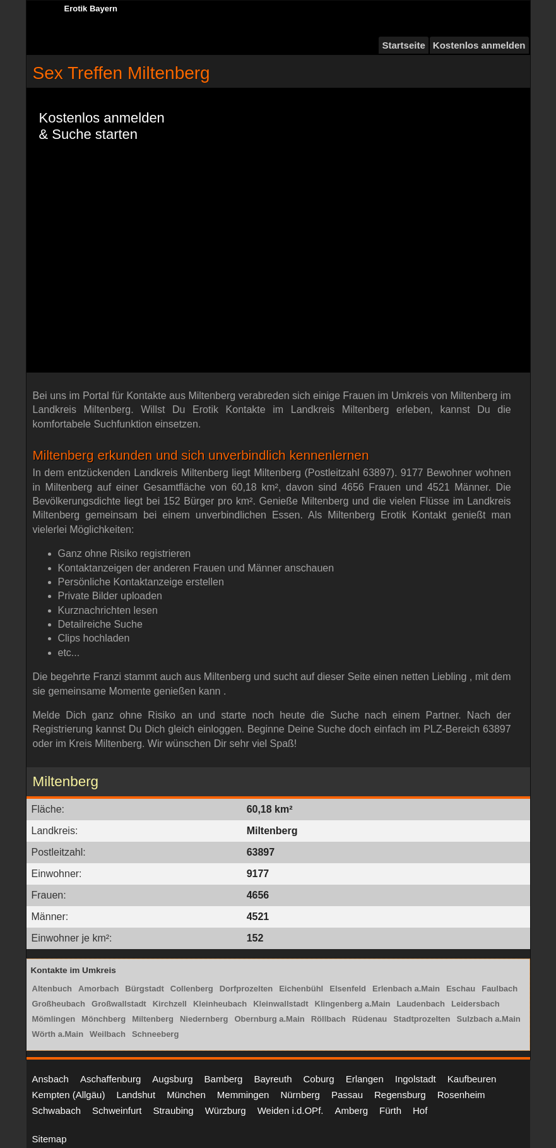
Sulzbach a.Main (489, 1019)
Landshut (135, 1094)
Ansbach (50, 1078)
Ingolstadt (415, 1078)
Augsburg (172, 1078)
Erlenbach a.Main (406, 988)
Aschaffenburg (110, 1078)
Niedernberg (204, 1019)
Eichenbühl (301, 988)
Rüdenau (369, 1019)
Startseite (403, 45)
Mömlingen (54, 1019)
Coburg (318, 1078)
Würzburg (225, 1110)
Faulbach (500, 988)
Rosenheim (461, 1094)
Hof (420, 1110)
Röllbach (328, 1019)
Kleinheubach (220, 1003)
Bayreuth (273, 1078)
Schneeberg (155, 1034)
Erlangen (365, 1078)
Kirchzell (170, 1003)
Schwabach (56, 1110)
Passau (347, 1094)
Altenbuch (52, 988)
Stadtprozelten (421, 1019)
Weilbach (108, 1034)
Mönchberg (103, 1019)
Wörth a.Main (58, 1034)
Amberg (351, 1110)
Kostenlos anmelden (479, 45)
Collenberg (191, 988)
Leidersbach (475, 1003)
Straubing (173, 1110)
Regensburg (400, 1094)
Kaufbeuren (472, 1078)
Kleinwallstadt (280, 1003)
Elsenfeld (347, 988)
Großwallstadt (119, 1003)
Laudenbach (420, 1003)
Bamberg (223, 1078)
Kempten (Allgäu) (68, 1094)
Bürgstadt (144, 988)
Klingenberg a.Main (353, 1003)
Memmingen (243, 1094)
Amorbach (98, 988)
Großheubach (59, 1003)
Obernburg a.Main (269, 1019)
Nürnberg (300, 1094)
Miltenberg (153, 1019)
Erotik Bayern (91, 8)
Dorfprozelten (246, 988)
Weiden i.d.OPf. (290, 1110)
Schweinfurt (116, 1110)
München (186, 1094)
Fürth (390, 1110)
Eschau (460, 988)
